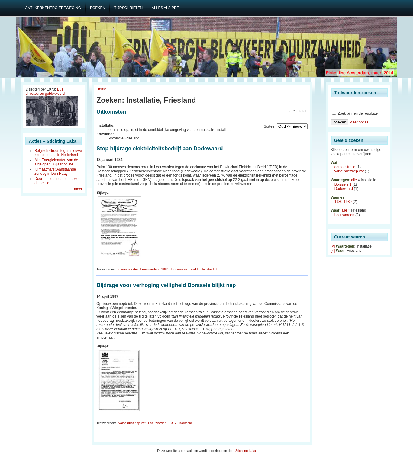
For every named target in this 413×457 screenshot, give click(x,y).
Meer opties (358, 122)
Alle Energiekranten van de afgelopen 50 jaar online (56, 162)
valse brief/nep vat (131, 423)
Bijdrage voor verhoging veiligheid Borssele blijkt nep (166, 285)
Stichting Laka (245, 450)
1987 (172, 423)
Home (101, 89)
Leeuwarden (149, 269)
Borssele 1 (187, 423)
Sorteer (270, 126)
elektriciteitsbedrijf (204, 269)
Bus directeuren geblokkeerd (45, 91)
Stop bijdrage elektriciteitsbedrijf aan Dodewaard (159, 148)
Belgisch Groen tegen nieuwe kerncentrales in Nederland (58, 153)
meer (78, 189)
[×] (333, 246)
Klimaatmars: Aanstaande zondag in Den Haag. (55, 171)
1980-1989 (343, 202)
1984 (165, 269)
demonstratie (128, 269)
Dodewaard (179, 269)
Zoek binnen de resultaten (356, 113)
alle (354, 180)
